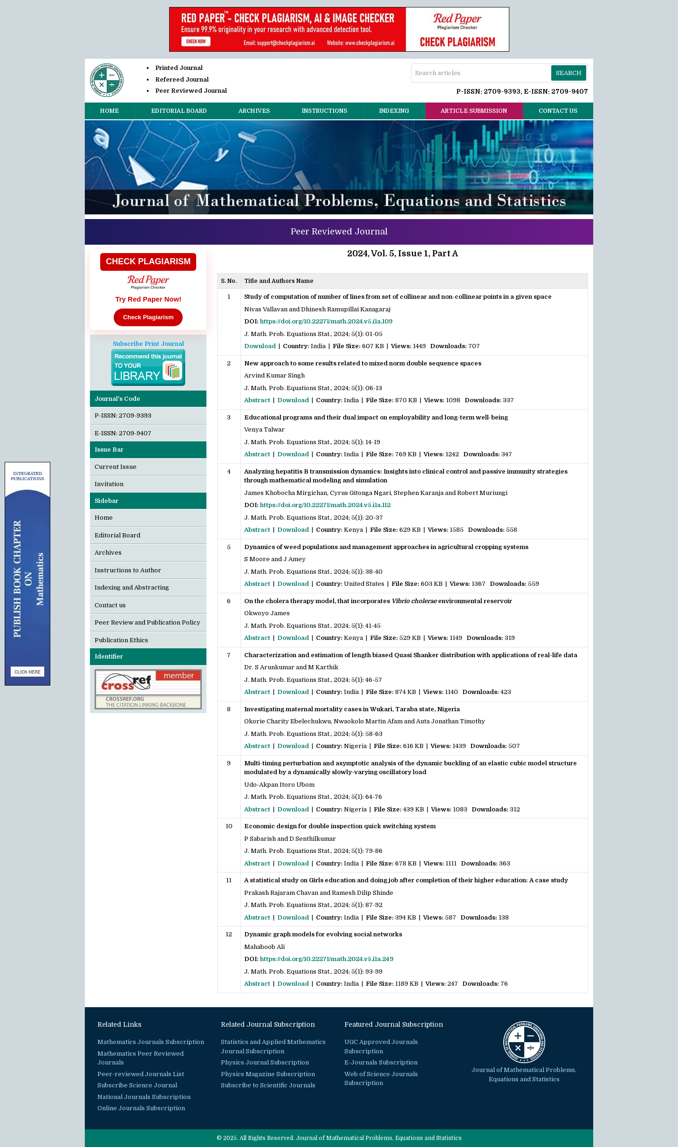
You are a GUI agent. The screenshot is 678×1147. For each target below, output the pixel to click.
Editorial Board (179, 111)
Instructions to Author (128, 570)
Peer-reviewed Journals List (140, 1074)
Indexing (394, 111)
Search (569, 72)
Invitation (109, 484)
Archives (254, 111)
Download (260, 346)
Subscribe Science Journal (137, 1085)
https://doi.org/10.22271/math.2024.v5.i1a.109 (326, 321)
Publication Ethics (121, 640)
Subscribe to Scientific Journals (268, 1085)
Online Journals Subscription (141, 1108)
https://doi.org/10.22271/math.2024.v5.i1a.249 (326, 958)
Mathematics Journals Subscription (150, 1041)
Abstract (257, 400)
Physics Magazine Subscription (268, 1074)
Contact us (558, 111)
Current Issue (116, 466)
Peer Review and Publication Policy (147, 622)
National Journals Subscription (144, 1096)
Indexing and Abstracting (132, 587)
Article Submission (474, 111)
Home (109, 111)
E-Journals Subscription (381, 1062)
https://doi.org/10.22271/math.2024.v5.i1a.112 (325, 504)
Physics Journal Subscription (265, 1062)
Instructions (324, 111)
